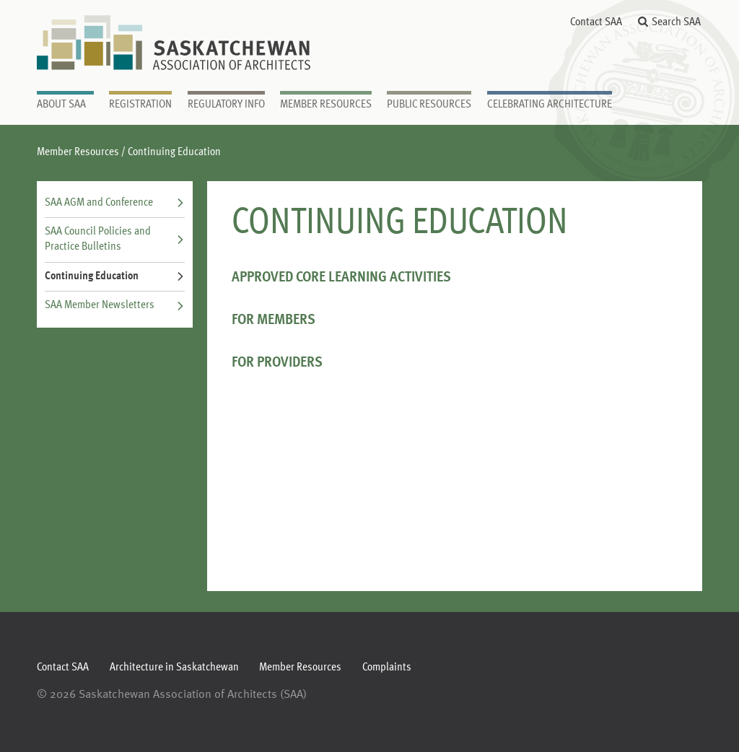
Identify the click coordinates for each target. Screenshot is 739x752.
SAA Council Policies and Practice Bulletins (115, 239)
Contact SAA (596, 22)
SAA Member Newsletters (115, 305)
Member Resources (78, 152)
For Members (273, 320)
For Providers (277, 362)
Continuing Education (115, 276)
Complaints (386, 667)
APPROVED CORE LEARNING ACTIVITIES (341, 277)
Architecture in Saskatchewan (174, 667)
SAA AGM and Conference (115, 203)
